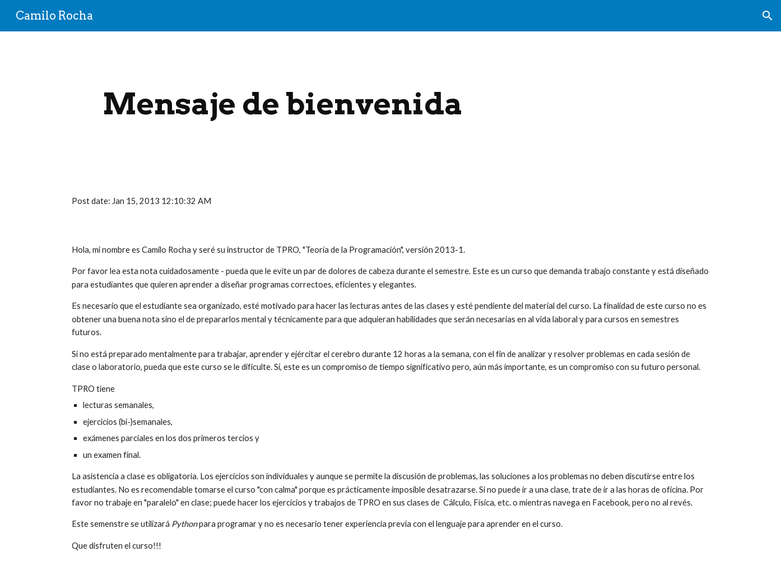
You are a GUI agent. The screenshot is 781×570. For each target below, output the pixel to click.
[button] (767, 15)
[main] (283, 104)
